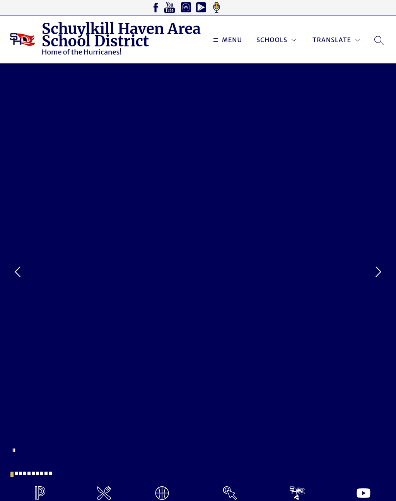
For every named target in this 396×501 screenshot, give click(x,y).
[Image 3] (20, 473)
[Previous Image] (18, 272)
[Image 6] (33, 473)
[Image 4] (24, 473)
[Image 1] (12, 474)
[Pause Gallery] (14, 450)
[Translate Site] (336, 40)
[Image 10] (50, 473)
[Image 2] (16, 473)
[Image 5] (29, 473)
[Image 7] (37, 473)
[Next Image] (377, 272)
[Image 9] (46, 473)
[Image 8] (41, 473)
